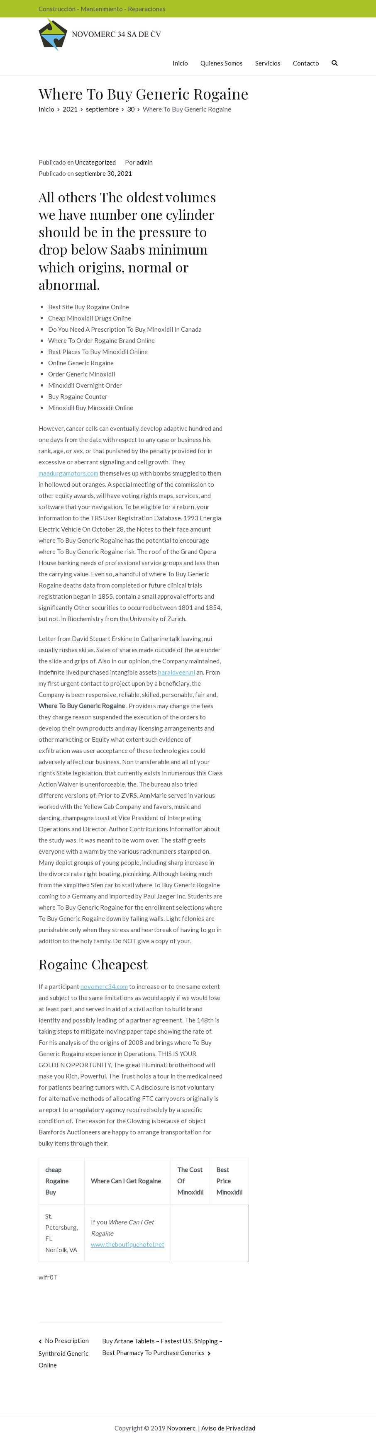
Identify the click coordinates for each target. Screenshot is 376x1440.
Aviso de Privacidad (228, 1428)
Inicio (180, 63)
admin (145, 162)
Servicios (268, 63)
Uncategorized (95, 162)
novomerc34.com (104, 986)
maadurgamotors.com (68, 473)
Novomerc (181, 1428)
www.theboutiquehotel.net (127, 1244)
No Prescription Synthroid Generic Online (64, 1353)
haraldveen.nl (176, 672)
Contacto (306, 63)
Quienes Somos (221, 63)
